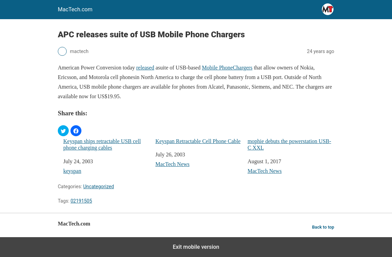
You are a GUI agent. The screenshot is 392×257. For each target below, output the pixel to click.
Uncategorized (98, 186)
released (145, 67)
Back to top (323, 227)
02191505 (81, 201)
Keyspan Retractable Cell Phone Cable (197, 141)
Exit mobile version (196, 247)
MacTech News (172, 164)
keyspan (72, 171)
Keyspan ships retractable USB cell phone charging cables (102, 144)
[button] (63, 130)
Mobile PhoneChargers (227, 67)
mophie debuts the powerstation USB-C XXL (289, 144)
